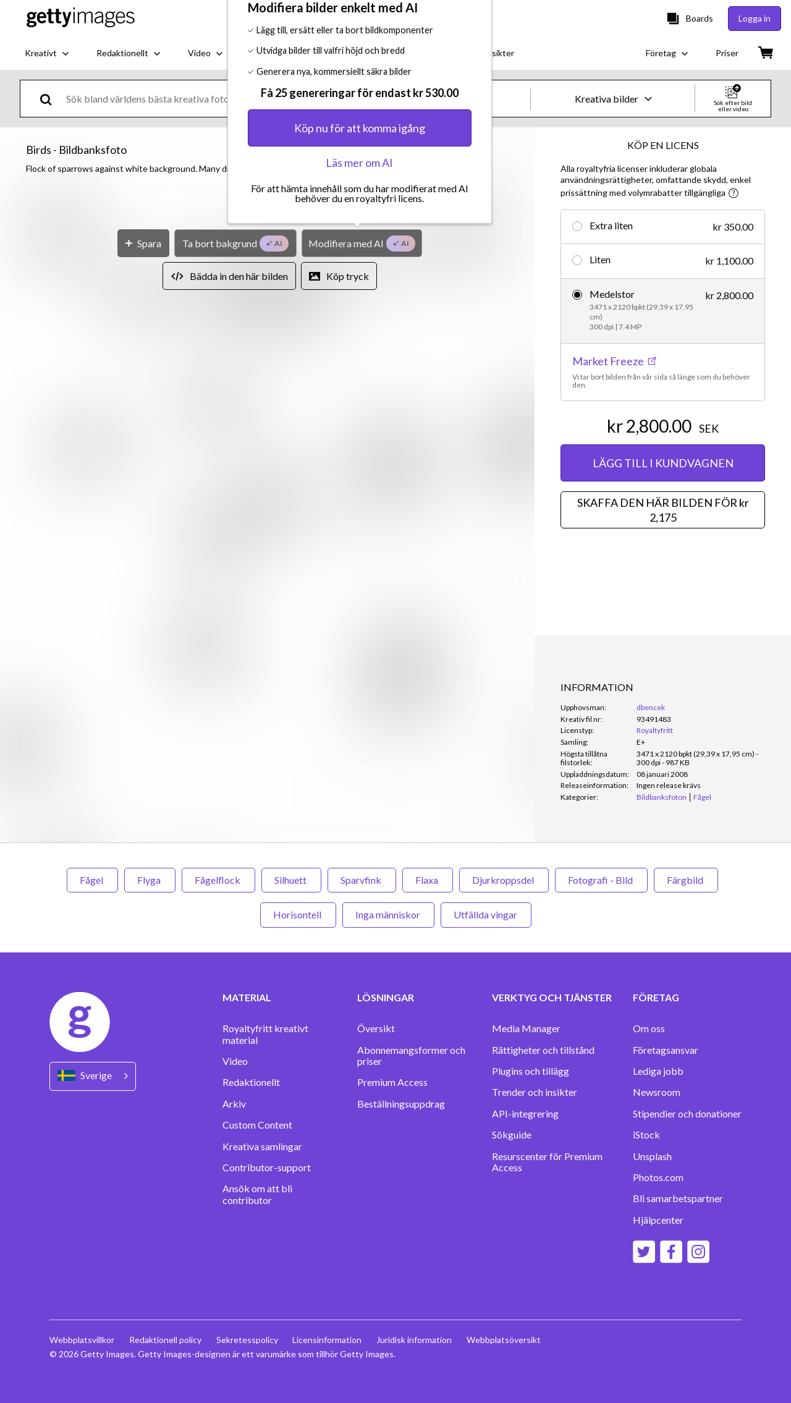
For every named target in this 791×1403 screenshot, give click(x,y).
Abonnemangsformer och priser (411, 1056)
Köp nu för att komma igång (359, 445)
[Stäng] (479, 294)
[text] (296, 98)
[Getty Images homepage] (81, 18)
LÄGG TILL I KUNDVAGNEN (663, 463)
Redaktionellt (251, 1082)
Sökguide (511, 1134)
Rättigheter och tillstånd (543, 1050)
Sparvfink (362, 880)
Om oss (649, 1028)
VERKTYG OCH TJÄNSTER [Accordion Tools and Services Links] (552, 997)
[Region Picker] (92, 1076)
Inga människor (388, 914)
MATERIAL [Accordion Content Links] (246, 997)
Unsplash (652, 1156)
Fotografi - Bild (601, 880)
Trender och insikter (534, 1092)
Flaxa (427, 880)
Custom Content (257, 1124)
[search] (51, 98)
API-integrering (525, 1113)
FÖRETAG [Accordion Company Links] (656, 997)
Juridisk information (414, 1339)
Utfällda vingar (486, 914)
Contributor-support (266, 1167)
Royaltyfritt (655, 730)
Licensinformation (327, 1339)
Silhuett (291, 880)
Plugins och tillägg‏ (530, 1071)
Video (235, 1061)
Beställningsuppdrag (401, 1103)
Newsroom (656, 1092)
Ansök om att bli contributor (257, 1194)
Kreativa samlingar (262, 1146)
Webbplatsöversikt (504, 1339)
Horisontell (298, 914)
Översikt (376, 1028)
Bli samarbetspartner (678, 1198)
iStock (646, 1134)
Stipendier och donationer (687, 1113)
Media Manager (526, 1028)
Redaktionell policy (165, 1339)
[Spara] (143, 560)
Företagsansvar (665, 1050)
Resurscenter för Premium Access (547, 1162)
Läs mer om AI (359, 479)
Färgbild (686, 880)
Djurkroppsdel (504, 880)
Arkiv (234, 1103)
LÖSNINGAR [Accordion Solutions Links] (385, 997)
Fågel (92, 880)
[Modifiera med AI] (362, 560)
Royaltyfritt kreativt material (265, 1034)
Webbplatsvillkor (81, 1339)
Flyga (150, 880)
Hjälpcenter (658, 1220)
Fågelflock (218, 880)
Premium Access (392, 1082)
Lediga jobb (658, 1071)
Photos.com (658, 1177)
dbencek (651, 707)
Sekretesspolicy (247, 1339)
